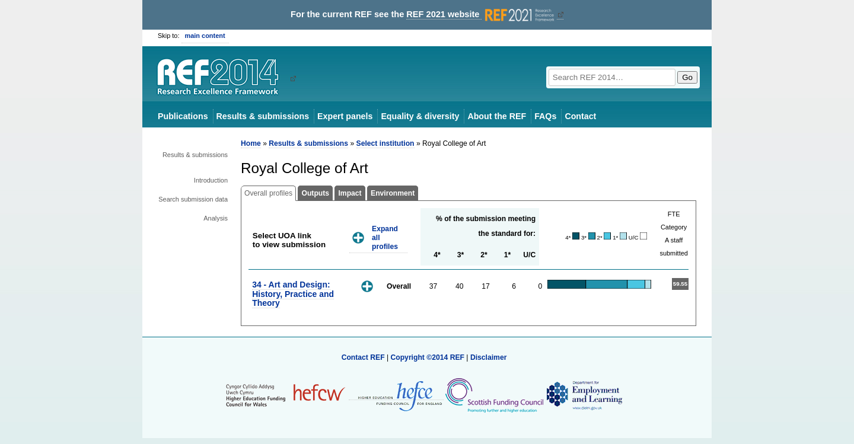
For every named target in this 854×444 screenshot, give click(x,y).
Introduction (211, 180)
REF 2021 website (481, 14)
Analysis (215, 218)
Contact (580, 116)
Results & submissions (262, 116)
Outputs (315, 193)
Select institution (385, 143)
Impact (349, 193)
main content (205, 35)
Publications (183, 116)
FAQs (545, 116)
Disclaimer (488, 357)
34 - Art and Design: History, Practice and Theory (293, 294)
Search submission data (193, 199)
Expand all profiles (385, 237)
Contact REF (363, 357)
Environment (393, 193)
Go (687, 77)
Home (251, 143)
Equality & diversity (420, 116)
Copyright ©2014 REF (428, 357)
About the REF (496, 116)
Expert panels (344, 116)
